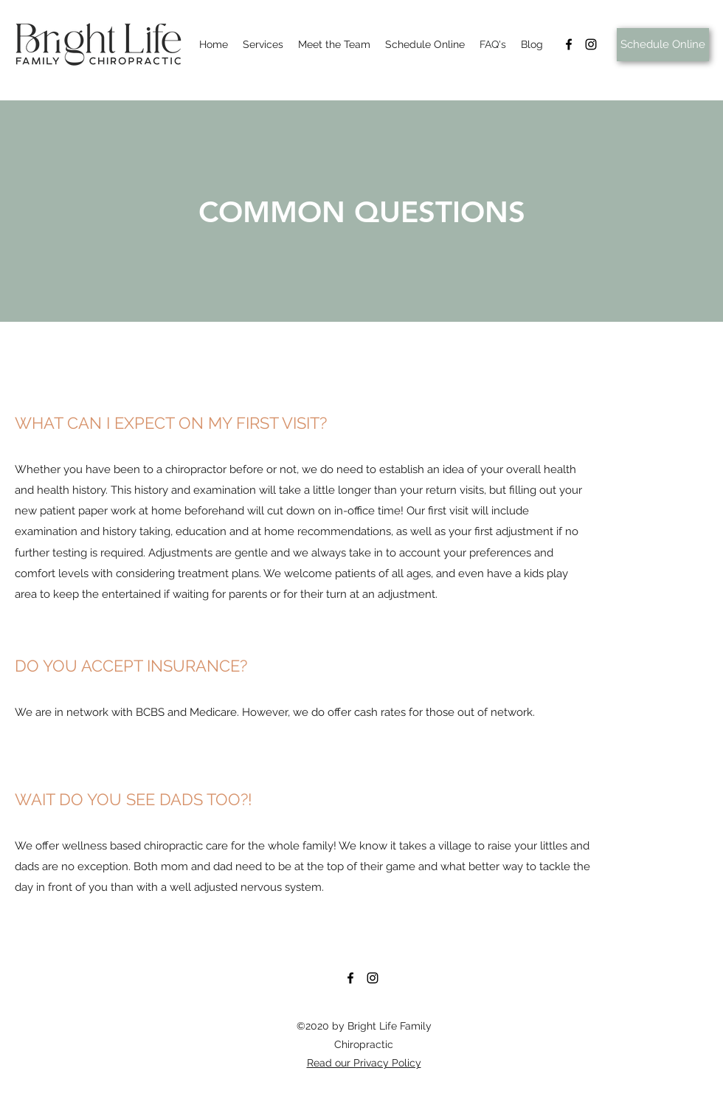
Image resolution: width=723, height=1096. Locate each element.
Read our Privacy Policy (364, 1063)
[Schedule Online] (663, 44)
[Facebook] (568, 44)
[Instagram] (591, 44)
